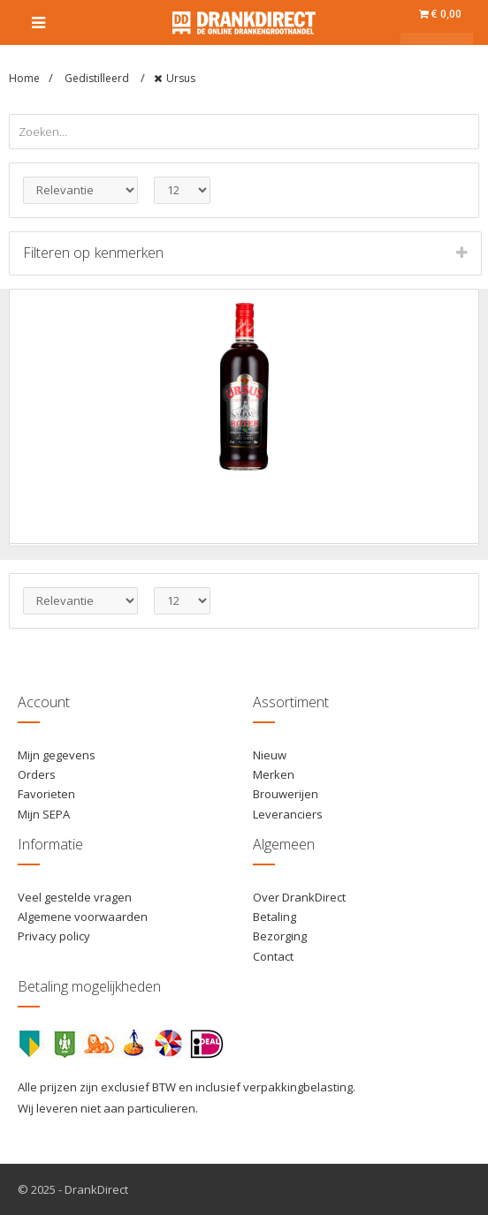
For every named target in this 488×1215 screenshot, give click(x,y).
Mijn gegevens (56, 755)
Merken (273, 774)
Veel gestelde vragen (75, 897)
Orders (37, 774)
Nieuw (269, 755)
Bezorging (280, 936)
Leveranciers (288, 814)
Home (24, 78)
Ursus (180, 78)
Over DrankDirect (299, 897)
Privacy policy (54, 936)
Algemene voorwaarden (83, 916)
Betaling (274, 916)
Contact (273, 956)
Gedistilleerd (98, 78)
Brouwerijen (285, 794)
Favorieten (46, 794)
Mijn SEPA (44, 814)
